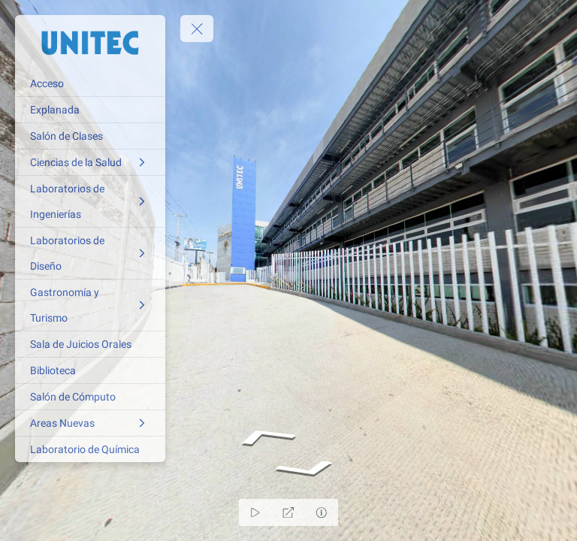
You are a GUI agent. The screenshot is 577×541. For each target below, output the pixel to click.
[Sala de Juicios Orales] (90, 344)
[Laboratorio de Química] (90, 449)
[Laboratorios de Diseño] (90, 253)
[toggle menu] (196, 28)
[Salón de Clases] (90, 136)
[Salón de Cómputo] (90, 397)
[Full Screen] (288, 512)
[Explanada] (90, 109)
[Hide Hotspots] (321, 512)
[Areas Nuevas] (90, 423)
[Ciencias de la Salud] (90, 162)
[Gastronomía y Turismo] (90, 305)
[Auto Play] (255, 512)
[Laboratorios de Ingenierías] (90, 201)
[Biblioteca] (90, 370)
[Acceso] (90, 83)
